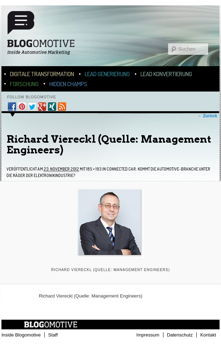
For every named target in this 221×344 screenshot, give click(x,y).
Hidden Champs (68, 84)
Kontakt (208, 335)
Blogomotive (45, 36)
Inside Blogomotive (21, 335)
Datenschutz (180, 335)
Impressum (147, 335)
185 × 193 (94, 169)
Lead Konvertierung (166, 74)
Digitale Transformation (42, 74)
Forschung (24, 84)
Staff (53, 335)
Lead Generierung (107, 74)
